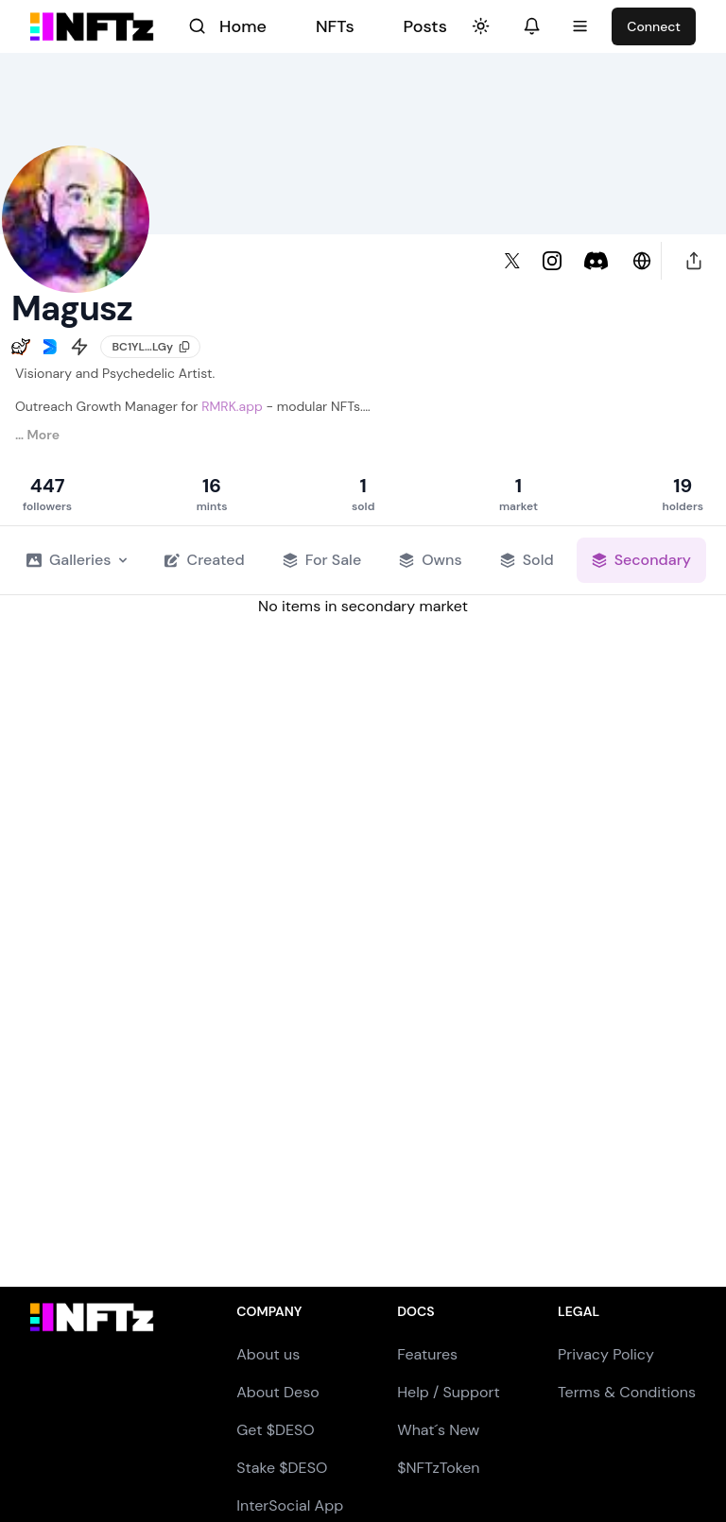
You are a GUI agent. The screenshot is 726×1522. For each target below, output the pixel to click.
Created (204, 560)
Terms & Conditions (627, 1392)
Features (427, 1354)
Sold (527, 560)
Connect (654, 26)
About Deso (277, 1392)
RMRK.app (232, 406)
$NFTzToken (438, 1468)
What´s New (438, 1430)
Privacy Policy (606, 1354)
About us (268, 1354)
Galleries (76, 560)
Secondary (641, 560)
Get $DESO (275, 1430)
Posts (425, 26)
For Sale (322, 560)
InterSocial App (289, 1505)
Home (243, 26)
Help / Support (448, 1392)
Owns (430, 560)
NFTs (335, 26)
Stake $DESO (281, 1468)
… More (37, 434)
